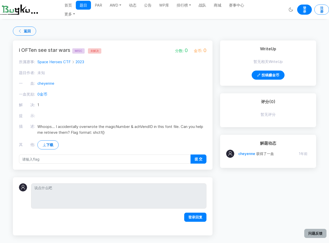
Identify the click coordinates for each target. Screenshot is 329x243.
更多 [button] (68, 14)
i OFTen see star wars (52, 50)
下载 (48, 145)
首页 (68, 5)
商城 (217, 5)
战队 (202, 5)
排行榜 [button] (182, 5)
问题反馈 (315, 233)
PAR (98, 5)
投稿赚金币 (268, 75)
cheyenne (45, 83)
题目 (83, 5)
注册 (321, 9)
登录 (304, 9)
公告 (148, 5)
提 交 (198, 159)
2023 (80, 61)
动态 (132, 5)
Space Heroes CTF (54, 61)
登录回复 (195, 217)
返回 (24, 31)
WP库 (164, 5)
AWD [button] (114, 5)
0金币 (42, 94)
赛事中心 (236, 5)
